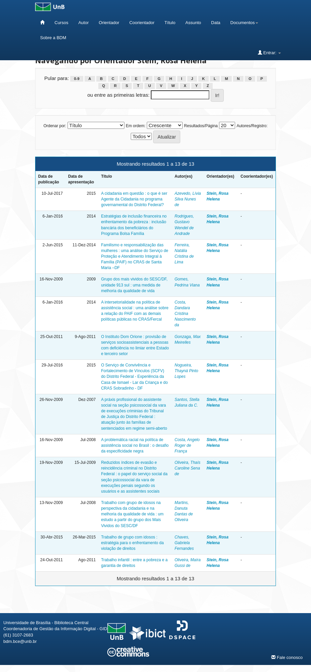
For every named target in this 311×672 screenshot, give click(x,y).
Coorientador (141, 22)
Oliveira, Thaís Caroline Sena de (187, 468)
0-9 (76, 79)
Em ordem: (135, 125)
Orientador (109, 22)
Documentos (244, 22)
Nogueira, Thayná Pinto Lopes (186, 371)
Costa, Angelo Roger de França (187, 445)
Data (215, 22)
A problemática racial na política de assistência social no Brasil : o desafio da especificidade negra (135, 445)
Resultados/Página (201, 125)
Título (170, 22)
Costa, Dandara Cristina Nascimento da (185, 314)
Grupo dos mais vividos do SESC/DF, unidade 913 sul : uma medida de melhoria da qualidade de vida (134, 285)
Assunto (193, 22)
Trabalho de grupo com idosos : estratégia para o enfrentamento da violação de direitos (132, 543)
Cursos (61, 22)
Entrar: (269, 52)
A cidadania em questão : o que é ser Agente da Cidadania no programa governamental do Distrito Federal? (134, 199)
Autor (83, 22)
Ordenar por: (54, 125)
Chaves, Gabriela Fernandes (184, 543)
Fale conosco (287, 657)
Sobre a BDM (53, 37)
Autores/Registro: (252, 125)
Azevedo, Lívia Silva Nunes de (188, 199)
